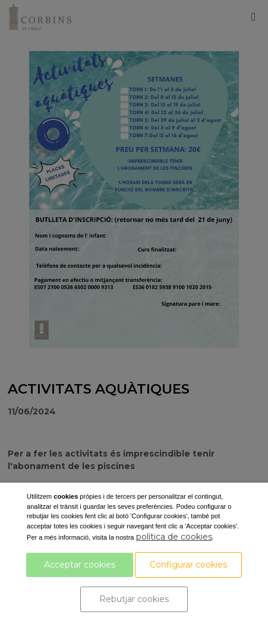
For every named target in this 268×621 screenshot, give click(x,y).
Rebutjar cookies (134, 599)
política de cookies (174, 536)
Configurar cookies (188, 564)
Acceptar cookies (79, 564)
